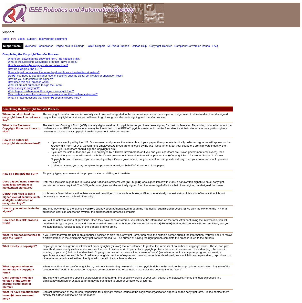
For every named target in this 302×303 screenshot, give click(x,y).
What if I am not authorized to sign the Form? (35, 85)
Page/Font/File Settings (70, 45)
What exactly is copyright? (24, 88)
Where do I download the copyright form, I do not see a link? (44, 58)
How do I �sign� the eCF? (25, 68)
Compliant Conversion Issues (192, 45)
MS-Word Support (118, 45)
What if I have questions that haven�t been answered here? (44, 97)
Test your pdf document (53, 38)
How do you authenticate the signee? (30, 78)
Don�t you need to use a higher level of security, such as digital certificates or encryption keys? (65, 75)
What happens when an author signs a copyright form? (41, 91)
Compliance (46, 45)
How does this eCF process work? (28, 81)
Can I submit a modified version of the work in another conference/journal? (52, 94)
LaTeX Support (96, 45)
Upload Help (139, 45)
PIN (13, 38)
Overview (30, 45)
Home (5, 38)
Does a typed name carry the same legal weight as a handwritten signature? (54, 72)
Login (21, 38)
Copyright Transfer (160, 45)
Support (32, 38)
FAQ (215, 45)
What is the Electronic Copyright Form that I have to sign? (42, 61)
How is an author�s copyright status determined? (38, 65)
